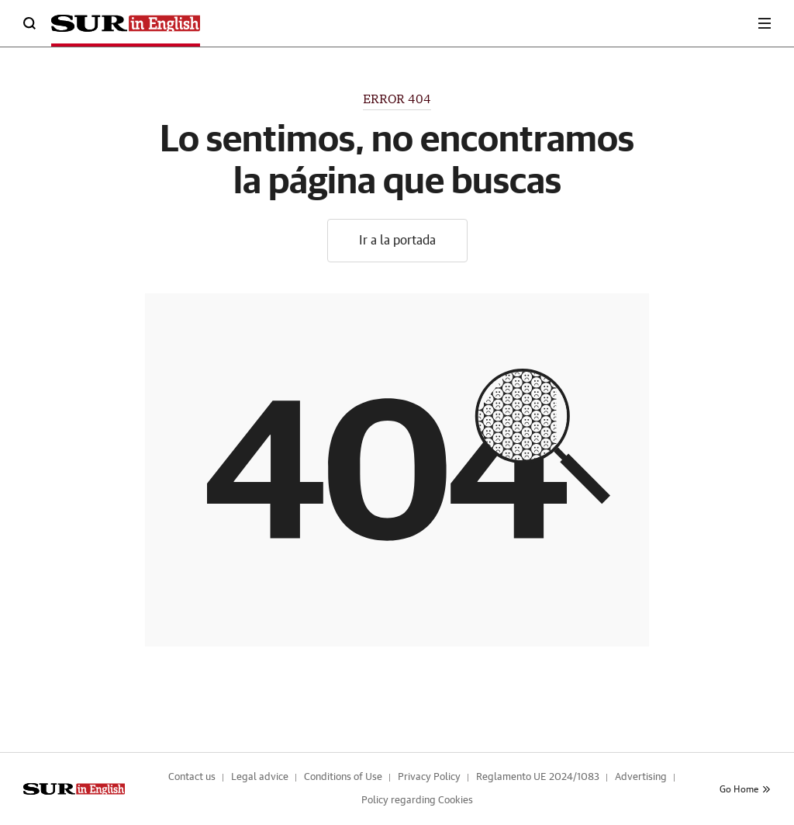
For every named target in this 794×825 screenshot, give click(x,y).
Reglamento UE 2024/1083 (537, 777)
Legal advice (259, 777)
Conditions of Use (343, 777)
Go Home (745, 789)
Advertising (641, 777)
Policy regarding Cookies (417, 801)
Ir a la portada (397, 240)
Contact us (192, 777)
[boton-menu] (764, 23)
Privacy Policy (429, 777)
